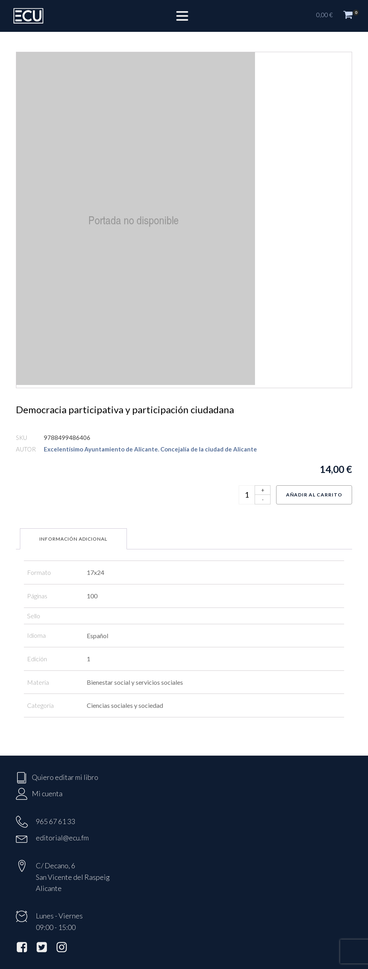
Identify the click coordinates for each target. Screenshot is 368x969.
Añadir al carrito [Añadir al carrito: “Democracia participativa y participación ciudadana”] (314, 495)
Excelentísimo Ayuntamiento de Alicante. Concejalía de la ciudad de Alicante (150, 449)
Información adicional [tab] (73, 539)
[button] (338, 16)
